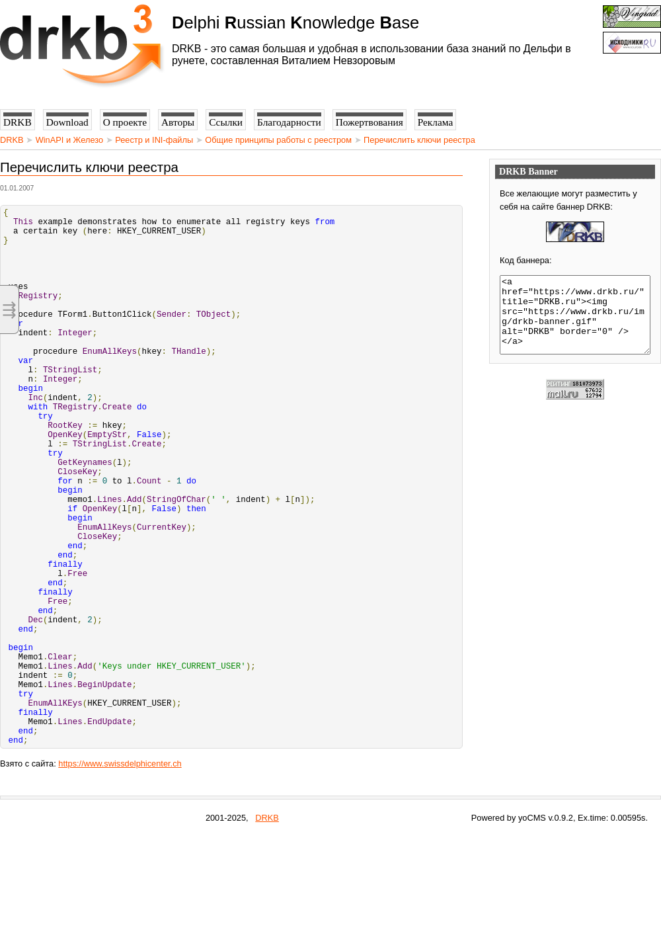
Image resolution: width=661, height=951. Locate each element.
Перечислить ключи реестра (419, 140)
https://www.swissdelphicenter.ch (119, 879)
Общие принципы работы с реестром (278, 140)
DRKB (12, 140)
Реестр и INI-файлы (154, 140)
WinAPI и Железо (69, 140)
